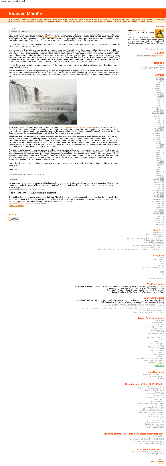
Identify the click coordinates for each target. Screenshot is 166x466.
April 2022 (160, 222)
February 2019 (158, 207)
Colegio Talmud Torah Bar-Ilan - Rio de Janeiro (146, 440)
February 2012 (158, 194)
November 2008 (158, 156)
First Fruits (160, 332)
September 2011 (157, 190)
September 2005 (157, 85)
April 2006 (160, 98)
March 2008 (159, 141)
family (162, 271)
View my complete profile (155, 49)
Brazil (162, 261)
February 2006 (158, 94)
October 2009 (159, 171)
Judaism (161, 258)
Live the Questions (157, 343)
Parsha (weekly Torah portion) (153, 267)
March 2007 (159, 119)
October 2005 (159, 86)
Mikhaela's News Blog (156, 347)
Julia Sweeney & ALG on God (153, 248)
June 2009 (160, 168)
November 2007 (158, 134)
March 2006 (159, 96)
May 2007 (160, 122)
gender (161, 265)
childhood (160, 273)
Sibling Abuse (159, 236)
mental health (159, 260)
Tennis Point (159, 436)
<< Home (13, 214)
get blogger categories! (156, 278)
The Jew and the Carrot (155, 337)
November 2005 (158, 88)
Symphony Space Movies (154, 424)
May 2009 (160, 166)
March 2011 (159, 185)
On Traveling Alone (157, 232)
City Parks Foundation (155, 394)
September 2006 (157, 107)
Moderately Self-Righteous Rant (152, 242)
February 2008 (158, 139)
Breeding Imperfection (155, 326)
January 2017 (159, 203)
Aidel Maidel (159, 320)
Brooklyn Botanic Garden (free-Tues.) (150, 388)
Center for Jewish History (154, 390)
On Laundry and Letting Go (154, 234)
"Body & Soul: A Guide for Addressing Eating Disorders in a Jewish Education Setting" (132, 306)
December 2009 (158, 173)
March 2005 (159, 77)
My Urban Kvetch (157, 351)
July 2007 (160, 126)
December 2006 (158, 113)
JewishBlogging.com (156, 376)
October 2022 (159, 224)
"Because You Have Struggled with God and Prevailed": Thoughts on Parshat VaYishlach (131, 249)
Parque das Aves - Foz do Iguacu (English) (148, 442)
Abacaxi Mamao (24, 204)
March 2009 (159, 162)
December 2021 (158, 219)
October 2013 (159, 196)
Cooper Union (159, 399)
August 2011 (159, 188)
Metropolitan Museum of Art (153, 409)
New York (160, 269)
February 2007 (158, 117)
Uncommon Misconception (154, 360)
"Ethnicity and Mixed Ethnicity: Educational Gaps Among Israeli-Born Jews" (136, 304)
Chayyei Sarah (158, 328)
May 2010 (160, 177)
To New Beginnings (157, 244)
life (163, 275)
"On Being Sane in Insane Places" (151, 310)
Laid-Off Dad (159, 341)
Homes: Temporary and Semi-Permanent (148, 246)
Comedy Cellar (158, 396)
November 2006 (158, 111)
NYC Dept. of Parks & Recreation (151, 413)
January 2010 (159, 175)
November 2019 (158, 213)
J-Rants (161, 378)
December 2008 (158, 158)
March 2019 (159, 209)
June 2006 (160, 102)
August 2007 (159, 128)
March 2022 (159, 220)
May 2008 (160, 145)
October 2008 (159, 154)
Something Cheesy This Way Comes (150, 358)
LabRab (161, 339)
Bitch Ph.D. (160, 324)
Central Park (159, 392)
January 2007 (159, 115)
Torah (162, 263)
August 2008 (159, 151)
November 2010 (158, 179)
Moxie (161, 349)
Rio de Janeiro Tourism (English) (152, 444)
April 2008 (160, 143)
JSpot (162, 336)
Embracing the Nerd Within (154, 240)
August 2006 (159, 105)
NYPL (162, 418)
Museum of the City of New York (152, 411)
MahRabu (160, 345)
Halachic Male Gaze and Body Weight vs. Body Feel (144, 238)
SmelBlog (160, 356)
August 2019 (159, 211)
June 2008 (160, 147)
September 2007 (157, 130)
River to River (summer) (155, 422)
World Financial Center (155, 428)
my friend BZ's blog (50, 37)
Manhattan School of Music (154, 407)
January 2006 (159, 92)
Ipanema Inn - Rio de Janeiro (153, 438)
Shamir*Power (158, 354)
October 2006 (159, 109)
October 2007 (159, 132)
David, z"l (160, 65)
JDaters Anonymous (156, 334)
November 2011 (158, 192)
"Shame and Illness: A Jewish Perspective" (148, 312)
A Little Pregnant (158, 322)
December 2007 (158, 136)
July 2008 (160, 149)
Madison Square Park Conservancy (150, 403)
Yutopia (161, 364)
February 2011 (158, 183)
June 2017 (160, 205)
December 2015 (158, 200)
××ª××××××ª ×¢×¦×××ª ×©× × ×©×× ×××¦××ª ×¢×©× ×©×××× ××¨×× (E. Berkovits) (120, 308)
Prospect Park (158, 420)
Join (160, 463)
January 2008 (159, 137)
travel (17, 169)
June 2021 (160, 217)
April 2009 (160, 164)
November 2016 (158, 202)
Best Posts (158, 230)
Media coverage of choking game (151, 69)
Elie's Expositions (157, 330)
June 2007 (160, 124)
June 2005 (160, 79)
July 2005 (160, 81)
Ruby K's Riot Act (157, 353)
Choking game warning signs (153, 67)
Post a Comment (16, 206)
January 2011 (159, 181)
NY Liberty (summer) (156, 416)
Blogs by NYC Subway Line (153, 374)
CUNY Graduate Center (155, 398)
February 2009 (158, 160)
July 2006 (160, 103)
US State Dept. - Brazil (155, 454)
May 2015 (160, 198)
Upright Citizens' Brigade (154, 426)
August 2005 (159, 83)
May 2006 (160, 100)
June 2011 (160, 186)
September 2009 (157, 170)
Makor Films (159, 405)
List (163, 459)
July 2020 (160, 215)
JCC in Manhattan (157, 401)
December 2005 (158, 90)
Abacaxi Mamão (25, 13)
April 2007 (160, 120)
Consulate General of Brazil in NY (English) (148, 452)
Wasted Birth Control (156, 362)
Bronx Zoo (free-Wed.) (155, 386)
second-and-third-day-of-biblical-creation (75, 127)
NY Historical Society (156, 415)
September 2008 (157, 153)
